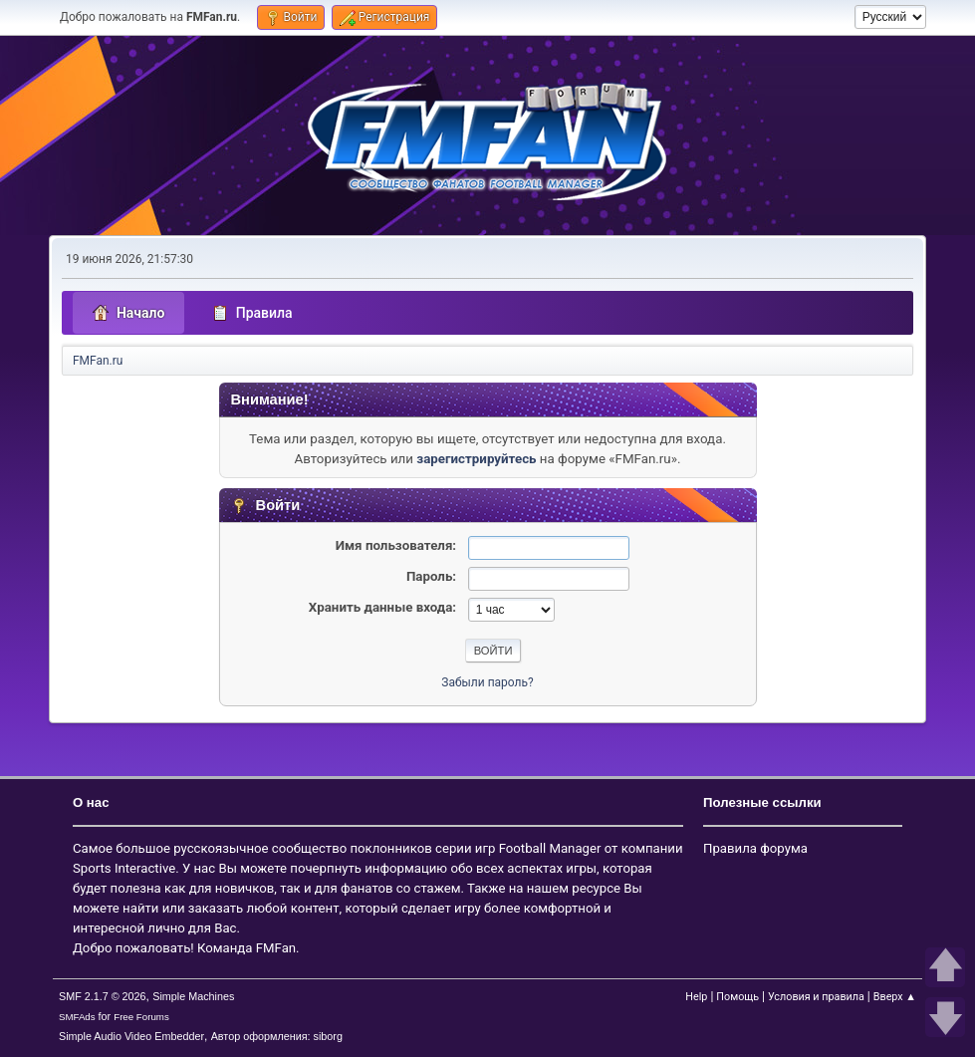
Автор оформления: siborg (277, 1036)
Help (696, 996)
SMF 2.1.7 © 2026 (102, 996)
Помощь (737, 996)
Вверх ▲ (894, 996)
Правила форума (755, 848)
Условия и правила (816, 996)
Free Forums (141, 1016)
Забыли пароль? (487, 682)
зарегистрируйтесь (476, 458)
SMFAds (77, 1016)
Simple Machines (193, 996)
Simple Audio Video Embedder (131, 1036)
